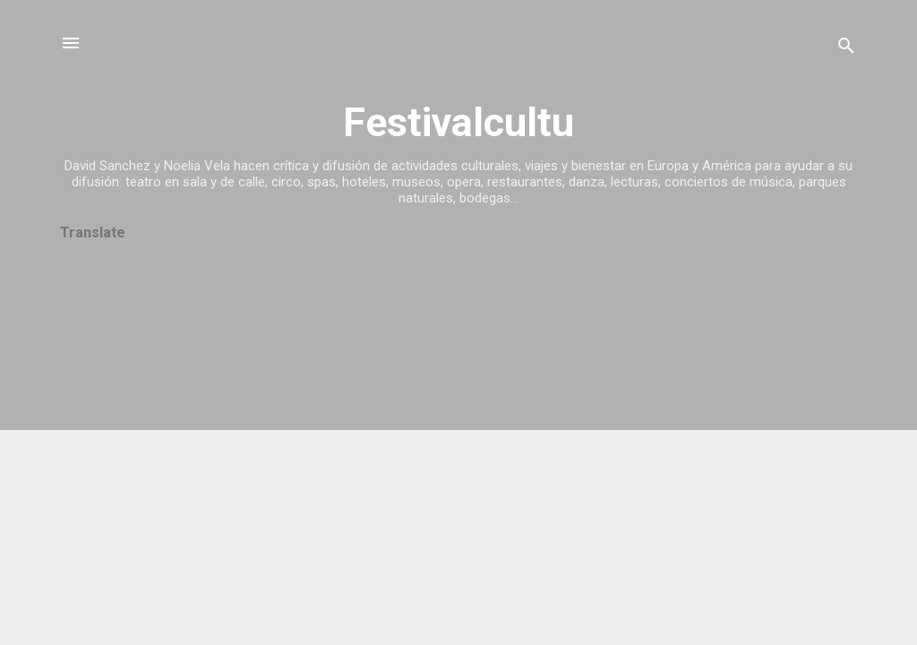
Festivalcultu (458, 122)
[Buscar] (846, 49)
